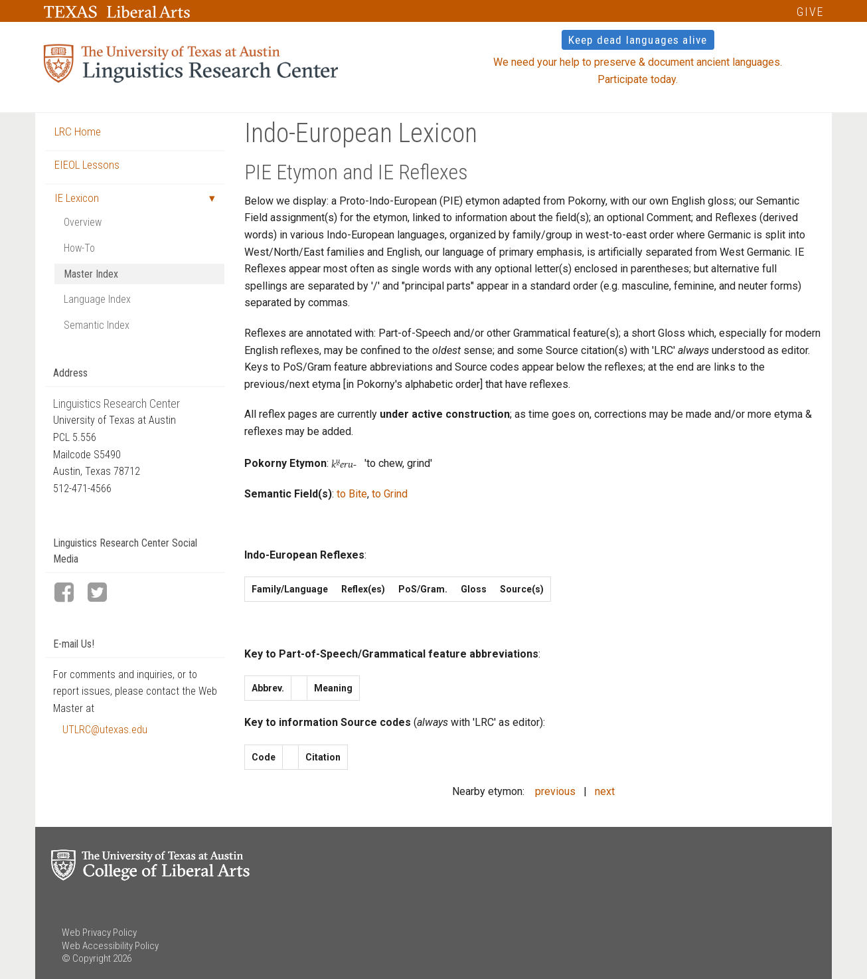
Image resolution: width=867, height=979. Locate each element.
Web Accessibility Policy (110, 946)
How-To (79, 248)
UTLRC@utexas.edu (104, 729)
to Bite (352, 494)
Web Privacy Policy (99, 932)
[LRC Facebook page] (69, 593)
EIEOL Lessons (86, 164)
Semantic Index (96, 325)
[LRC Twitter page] (103, 593)
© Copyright (86, 958)
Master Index (91, 274)
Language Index (97, 299)
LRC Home (77, 131)
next (605, 791)
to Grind (390, 494)
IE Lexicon (76, 198)
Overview (83, 222)
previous (555, 791)
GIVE (810, 12)
